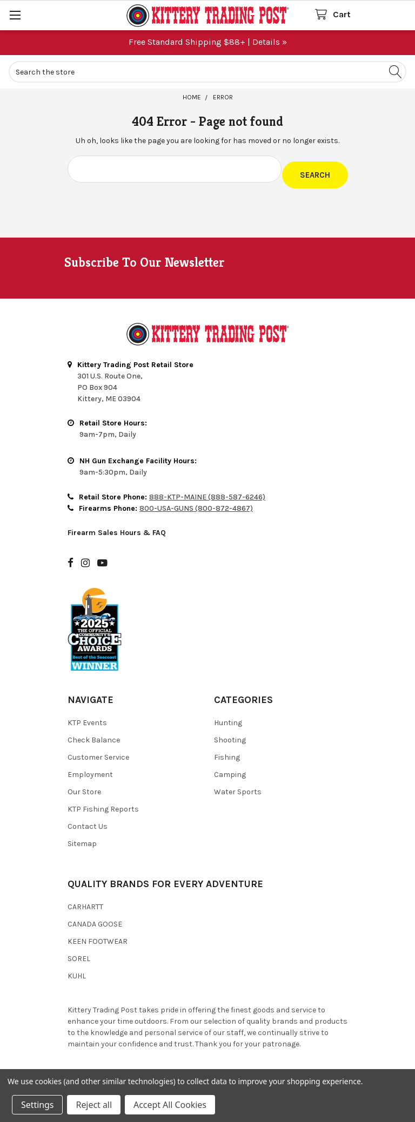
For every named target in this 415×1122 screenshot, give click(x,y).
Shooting (230, 734)
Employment (90, 769)
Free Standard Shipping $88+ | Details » (208, 42)
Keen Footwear (98, 936)
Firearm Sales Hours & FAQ (117, 527)
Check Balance (94, 734)
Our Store (84, 786)
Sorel (79, 953)
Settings (37, 1105)
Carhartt (85, 901)
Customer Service (98, 751)
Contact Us (88, 821)
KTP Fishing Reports (103, 803)
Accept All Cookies (169, 1105)
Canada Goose (95, 918)
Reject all (93, 1105)
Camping (230, 769)
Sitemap (82, 838)
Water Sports (238, 786)
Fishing (227, 751)
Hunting (228, 717)
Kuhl (77, 970)
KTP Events (87, 717)
